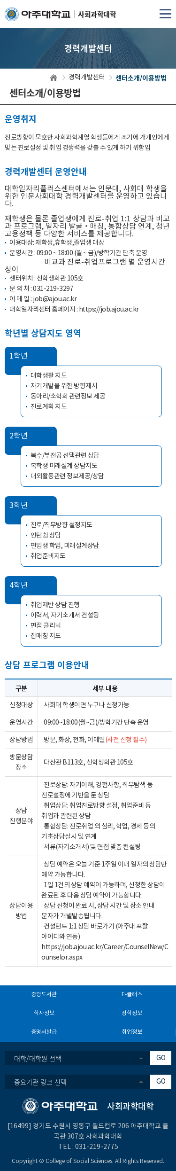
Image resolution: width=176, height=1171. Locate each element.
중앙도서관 (44, 994)
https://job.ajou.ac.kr (109, 309)
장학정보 (132, 1013)
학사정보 (44, 1013)
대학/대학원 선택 (37, 1058)
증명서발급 (44, 1032)
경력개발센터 (87, 77)
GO (161, 1058)
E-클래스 (132, 994)
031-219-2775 (96, 1147)
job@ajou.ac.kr (55, 299)
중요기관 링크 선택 (40, 1081)
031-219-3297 (53, 289)
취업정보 (132, 1032)
